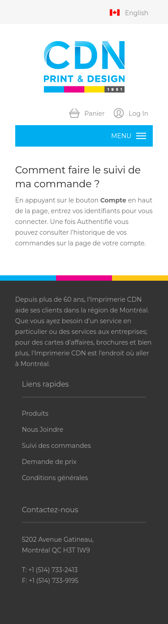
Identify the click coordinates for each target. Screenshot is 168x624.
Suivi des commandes (56, 446)
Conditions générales (55, 478)
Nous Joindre (42, 430)
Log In (131, 114)
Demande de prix (49, 462)
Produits (35, 413)
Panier (87, 114)
